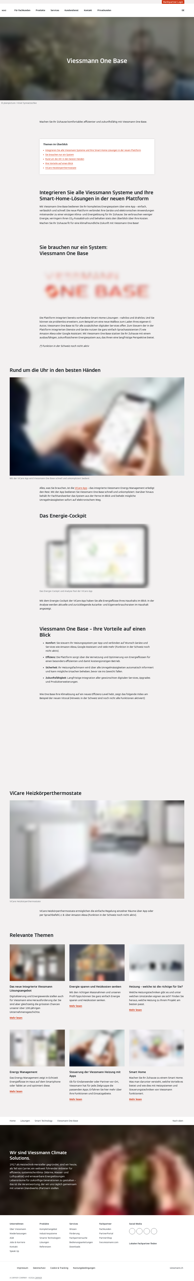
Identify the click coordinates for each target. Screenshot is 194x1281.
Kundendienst (72, 10)
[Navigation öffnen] (4, 10)
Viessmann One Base (67, 1120)
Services (55, 10)
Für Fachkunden (22, 10)
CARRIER (38, 1278)
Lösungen (25, 1120)
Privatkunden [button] (104, 10)
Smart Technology (43, 1120)
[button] (178, 1121)
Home (13, 1120)
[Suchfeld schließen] (177, 10)
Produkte (40, 10)
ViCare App (81, 488)
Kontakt (88, 10)
